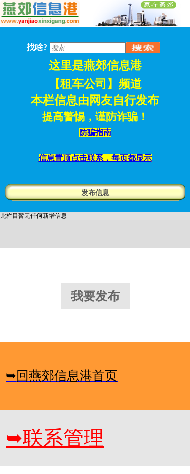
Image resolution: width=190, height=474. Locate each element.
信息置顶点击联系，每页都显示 (95, 158)
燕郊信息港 (113, 65)
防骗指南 (95, 132)
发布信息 (95, 193)
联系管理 (55, 437)
